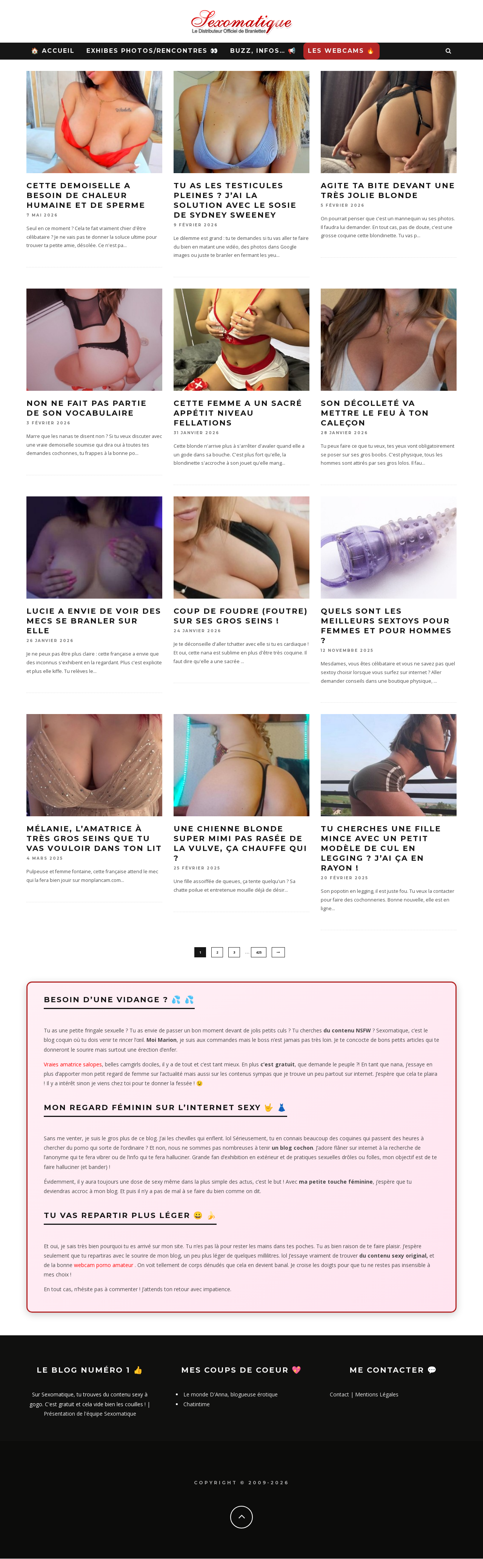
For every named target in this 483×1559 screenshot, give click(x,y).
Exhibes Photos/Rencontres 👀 (152, 50)
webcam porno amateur (103, 1265)
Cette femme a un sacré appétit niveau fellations (238, 413)
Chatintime (196, 1404)
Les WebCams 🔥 (341, 50)
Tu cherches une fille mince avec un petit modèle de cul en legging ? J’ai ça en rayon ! (381, 848)
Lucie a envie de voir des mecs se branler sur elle (93, 621)
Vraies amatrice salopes (73, 1064)
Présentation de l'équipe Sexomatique (90, 1414)
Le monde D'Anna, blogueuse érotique (230, 1394)
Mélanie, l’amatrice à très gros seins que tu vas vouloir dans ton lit (94, 838)
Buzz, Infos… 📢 (263, 50)
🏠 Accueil (53, 50)
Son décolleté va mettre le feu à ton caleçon (375, 413)
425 (258, 952)
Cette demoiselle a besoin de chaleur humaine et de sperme (85, 195)
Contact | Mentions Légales (364, 1394)
